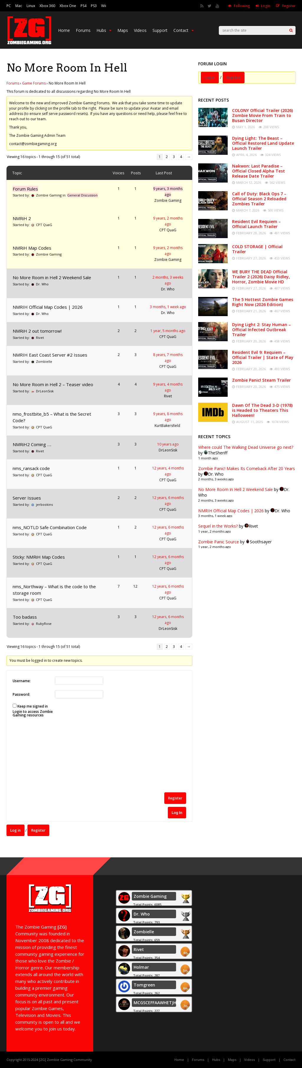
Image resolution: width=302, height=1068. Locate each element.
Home (64, 30)
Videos (140, 30)
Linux (31, 5)
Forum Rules (25, 189)
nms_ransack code (31, 468)
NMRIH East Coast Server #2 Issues (50, 355)
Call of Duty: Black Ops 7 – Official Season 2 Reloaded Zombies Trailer (259, 199)
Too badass (25, 617)
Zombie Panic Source (218, 541)
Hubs (103, 30)
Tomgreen (144, 985)
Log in (15, 830)
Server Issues (27, 498)
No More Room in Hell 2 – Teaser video (53, 384)
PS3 (94, 5)
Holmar (141, 967)
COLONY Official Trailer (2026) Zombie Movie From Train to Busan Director (262, 115)
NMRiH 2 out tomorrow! (37, 331)
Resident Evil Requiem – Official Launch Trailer (256, 224)
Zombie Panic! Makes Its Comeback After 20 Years (246, 468)
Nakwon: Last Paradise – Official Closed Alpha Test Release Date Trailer (258, 171)
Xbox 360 (47, 5)
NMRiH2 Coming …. (32, 444)
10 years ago (168, 444)
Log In (177, 813)
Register (289, 5)
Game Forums (34, 83)
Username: (22, 680)
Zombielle (144, 931)
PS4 (83, 5)
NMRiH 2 (22, 218)
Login (265, 5)
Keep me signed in (32, 706)
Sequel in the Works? (218, 526)
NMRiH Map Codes (32, 248)
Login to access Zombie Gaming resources (33, 713)
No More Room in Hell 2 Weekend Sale (52, 277)
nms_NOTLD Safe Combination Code (50, 527)
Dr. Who (142, 914)
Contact (183, 30)
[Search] (291, 30)
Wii (103, 5)
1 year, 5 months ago (168, 330)
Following (242, 5)
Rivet (139, 949)
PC (8, 5)
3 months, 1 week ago (168, 306)
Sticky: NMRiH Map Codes (39, 557)
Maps (122, 30)
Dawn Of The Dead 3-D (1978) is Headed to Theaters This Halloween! (262, 410)
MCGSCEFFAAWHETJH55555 (161, 1002)
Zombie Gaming (150, 896)
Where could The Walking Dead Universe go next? (245, 447)
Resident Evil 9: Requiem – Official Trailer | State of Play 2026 (262, 357)
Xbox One (68, 5)
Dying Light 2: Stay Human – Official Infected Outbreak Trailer (261, 329)
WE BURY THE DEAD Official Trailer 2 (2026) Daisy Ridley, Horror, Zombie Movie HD (261, 277)
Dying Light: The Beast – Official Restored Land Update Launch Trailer (263, 143)
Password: (21, 694)
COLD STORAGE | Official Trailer (257, 249)
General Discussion (82, 195)
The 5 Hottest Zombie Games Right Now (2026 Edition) (262, 302)
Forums (83, 30)
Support (160, 30)
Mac (18, 5)
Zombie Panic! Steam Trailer (261, 380)
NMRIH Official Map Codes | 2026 (48, 307)
